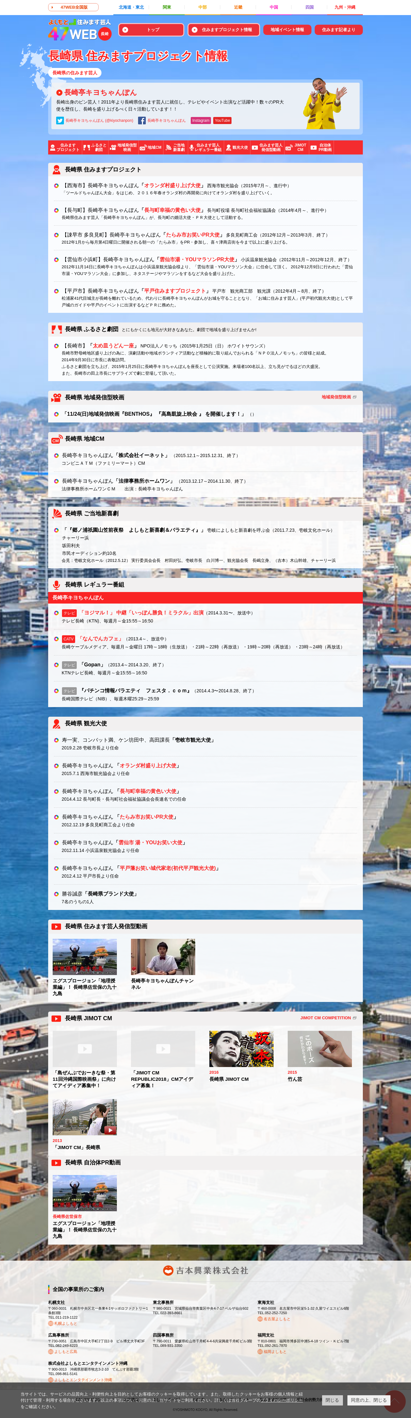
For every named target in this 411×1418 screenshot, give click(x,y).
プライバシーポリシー (282, 1400)
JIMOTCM (300, 147)
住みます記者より (338, 29)
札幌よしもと (65, 1323)
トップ (153, 29)
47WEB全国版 (74, 7)
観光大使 (240, 147)
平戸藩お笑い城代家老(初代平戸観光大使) (168, 868)
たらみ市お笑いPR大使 (192, 235)
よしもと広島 (65, 1351)
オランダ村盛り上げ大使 (172, 185)
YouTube (222, 120)
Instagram (200, 120)
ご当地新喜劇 (179, 147)
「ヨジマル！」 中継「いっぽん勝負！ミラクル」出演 (141, 612)
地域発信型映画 (127, 147)
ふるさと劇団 (99, 147)
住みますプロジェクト (68, 147)
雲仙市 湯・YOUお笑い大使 (150, 842)
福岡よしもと (275, 1351)
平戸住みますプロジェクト (175, 291)
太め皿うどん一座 (113, 345)
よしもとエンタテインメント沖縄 (83, 1380)
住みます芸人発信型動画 (271, 147)
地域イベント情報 (287, 29)
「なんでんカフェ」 (100, 638)
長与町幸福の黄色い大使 (172, 210)
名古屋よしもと (277, 1319)
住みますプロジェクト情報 (227, 29)
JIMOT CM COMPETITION (326, 1017)
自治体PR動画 (325, 147)
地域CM (155, 147)
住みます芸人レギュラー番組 (208, 147)
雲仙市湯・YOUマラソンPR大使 (197, 259)
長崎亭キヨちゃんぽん (100, 92)
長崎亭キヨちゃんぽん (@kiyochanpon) (99, 120)
